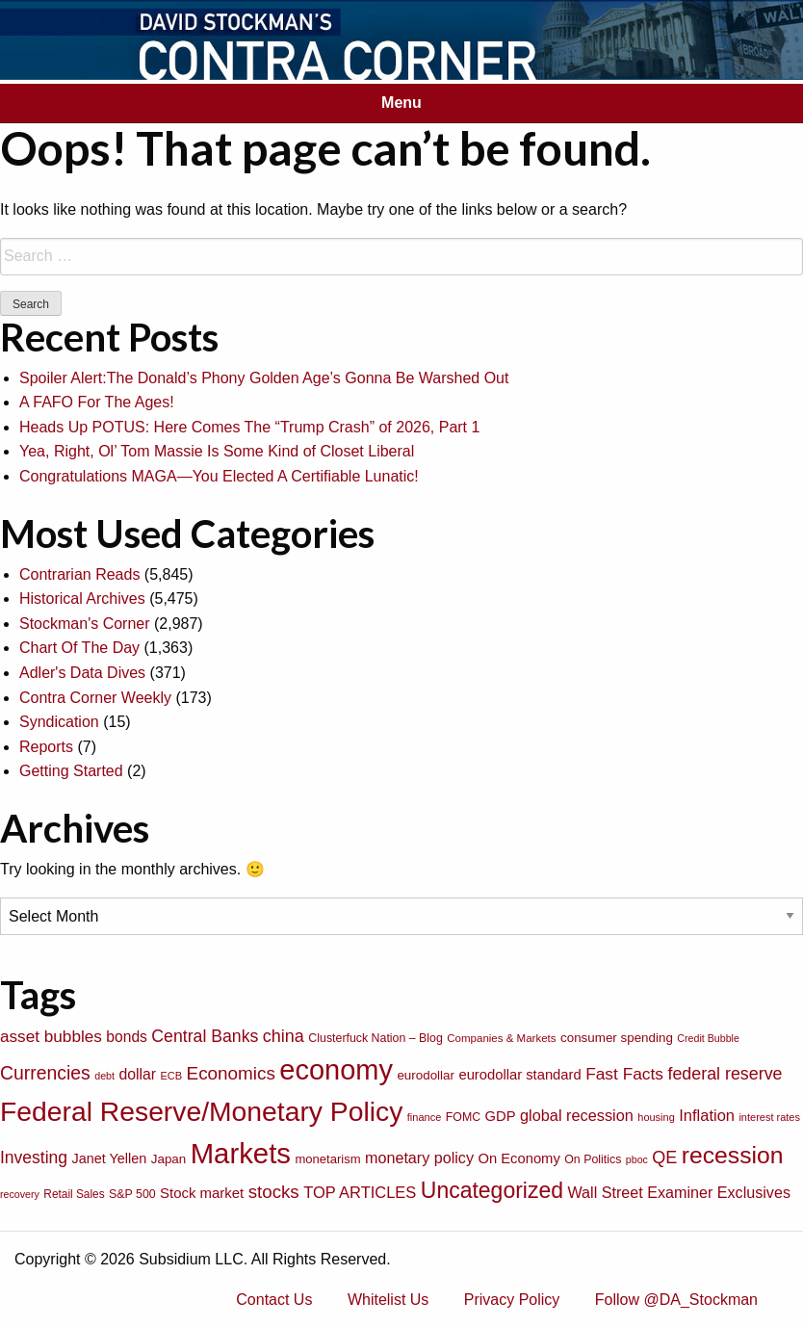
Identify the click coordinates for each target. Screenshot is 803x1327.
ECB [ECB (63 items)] (172, 1075)
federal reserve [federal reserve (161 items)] (724, 1073)
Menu (401, 102)
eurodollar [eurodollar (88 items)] (425, 1075)
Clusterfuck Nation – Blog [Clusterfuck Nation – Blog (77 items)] (375, 1038)
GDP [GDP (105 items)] (500, 1116)
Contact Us (274, 1299)
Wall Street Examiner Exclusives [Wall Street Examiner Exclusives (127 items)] (678, 1192)
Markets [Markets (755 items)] (241, 1153)
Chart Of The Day (79, 647)
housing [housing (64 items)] (656, 1117)
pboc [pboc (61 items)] (637, 1159)
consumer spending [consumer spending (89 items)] (616, 1037)
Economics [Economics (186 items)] (231, 1073)
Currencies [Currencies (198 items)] (45, 1072)
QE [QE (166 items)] (664, 1157)
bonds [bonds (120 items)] (126, 1036)
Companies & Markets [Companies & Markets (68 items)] (501, 1038)
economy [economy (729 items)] (336, 1069)
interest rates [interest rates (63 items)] (769, 1117)
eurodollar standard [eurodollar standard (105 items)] (519, 1074)
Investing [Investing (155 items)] (33, 1157)
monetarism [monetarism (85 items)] (327, 1159)
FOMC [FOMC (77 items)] (463, 1117)
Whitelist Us (388, 1299)
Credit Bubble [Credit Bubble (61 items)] (708, 1038)
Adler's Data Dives (82, 672)
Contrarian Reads (79, 574)
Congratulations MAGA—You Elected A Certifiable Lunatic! (219, 476)
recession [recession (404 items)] (733, 1155)
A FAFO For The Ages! (96, 402)
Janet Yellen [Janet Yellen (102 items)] (109, 1158)
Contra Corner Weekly (95, 698)
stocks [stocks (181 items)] (273, 1192)
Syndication (59, 722)
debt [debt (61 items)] (104, 1075)
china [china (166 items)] (283, 1036)
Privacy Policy (512, 1299)
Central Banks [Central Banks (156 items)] (204, 1036)
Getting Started (71, 771)
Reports (46, 747)
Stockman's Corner (84, 623)
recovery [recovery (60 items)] (19, 1194)
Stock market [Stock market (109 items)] (202, 1192)
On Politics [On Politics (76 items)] (592, 1159)
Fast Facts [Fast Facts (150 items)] (624, 1073)
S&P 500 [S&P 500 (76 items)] (132, 1194)
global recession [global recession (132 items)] (577, 1115)
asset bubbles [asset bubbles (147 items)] (51, 1036)
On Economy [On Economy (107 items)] (518, 1158)
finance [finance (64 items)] (424, 1117)
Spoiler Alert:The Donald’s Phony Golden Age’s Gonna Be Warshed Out (263, 378)
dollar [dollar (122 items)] (137, 1074)
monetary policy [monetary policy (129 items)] (419, 1157)
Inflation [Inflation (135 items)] (707, 1115)
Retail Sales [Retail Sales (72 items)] (73, 1194)
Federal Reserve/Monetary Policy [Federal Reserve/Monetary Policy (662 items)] (201, 1111)
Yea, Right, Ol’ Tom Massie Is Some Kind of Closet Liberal (216, 451)
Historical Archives (82, 598)
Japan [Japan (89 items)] (168, 1159)
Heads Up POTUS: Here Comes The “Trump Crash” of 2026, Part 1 (249, 427)
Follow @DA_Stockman (676, 1299)
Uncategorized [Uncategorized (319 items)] (492, 1190)
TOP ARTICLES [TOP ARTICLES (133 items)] (359, 1192)
